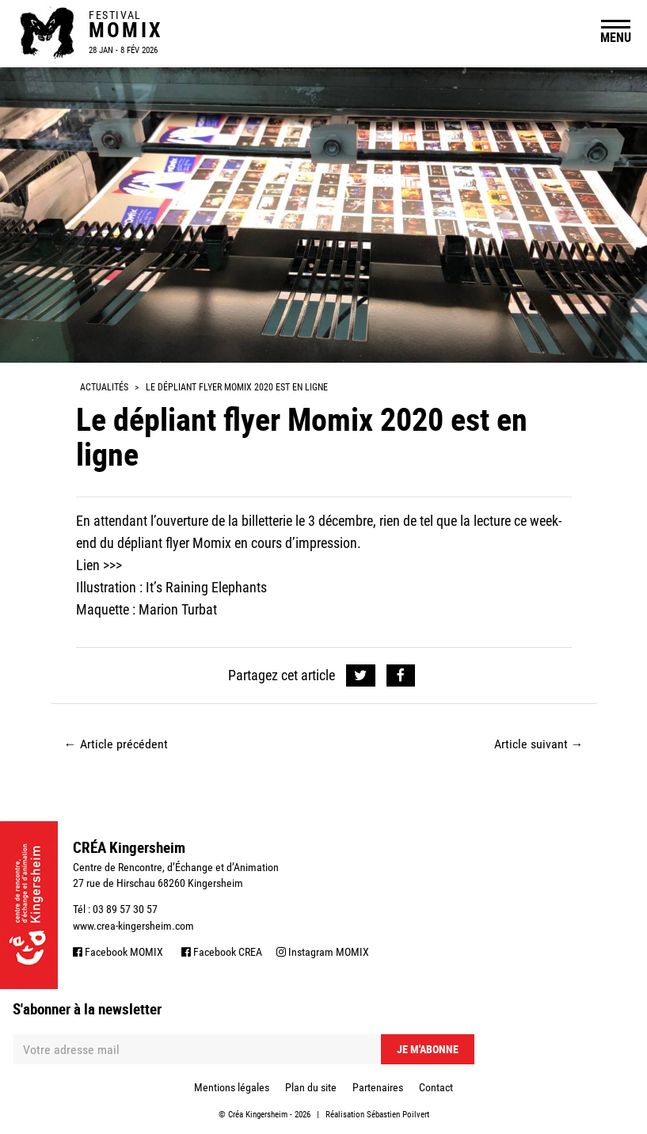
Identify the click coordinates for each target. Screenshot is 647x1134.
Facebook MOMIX (118, 952)
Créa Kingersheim (257, 1114)
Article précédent (116, 744)
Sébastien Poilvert (398, 1114)
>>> (112, 565)
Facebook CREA (221, 952)
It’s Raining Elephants (206, 588)
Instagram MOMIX (322, 952)
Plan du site (311, 1087)
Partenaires (377, 1087)
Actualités (104, 387)
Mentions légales (231, 1087)
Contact (436, 1087)
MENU (615, 37)
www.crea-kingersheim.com (133, 925)
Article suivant (539, 744)
